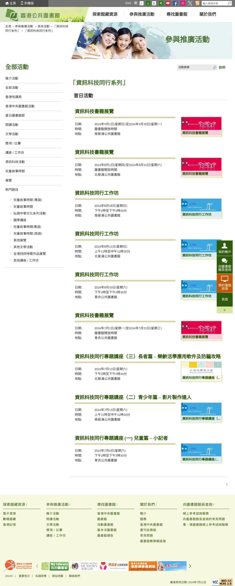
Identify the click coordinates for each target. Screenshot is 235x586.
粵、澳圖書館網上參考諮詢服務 (205, 525)
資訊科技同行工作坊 (97, 193)
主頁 (12, 3)
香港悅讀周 (13, 97)
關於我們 (207, 14)
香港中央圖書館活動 (19, 106)
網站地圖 (57, 576)
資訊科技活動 (15, 162)
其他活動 (44, 26)
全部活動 (11, 88)
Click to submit (214, 67)
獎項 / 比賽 (13, 143)
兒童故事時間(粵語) (27, 227)
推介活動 (11, 78)
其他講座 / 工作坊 (26, 261)
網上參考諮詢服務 (196, 514)
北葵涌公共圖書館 (107, 175)
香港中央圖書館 (108, 514)
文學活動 (11, 134)
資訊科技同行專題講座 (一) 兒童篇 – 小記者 (121, 438)
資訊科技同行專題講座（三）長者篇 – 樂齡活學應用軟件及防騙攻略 (148, 356)
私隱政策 (41, 576)
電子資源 (9, 514)
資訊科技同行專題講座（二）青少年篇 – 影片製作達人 (133, 397)
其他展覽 (19, 240)
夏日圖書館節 (15, 116)
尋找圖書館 (176, 14)
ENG (128, 3)
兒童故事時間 (15, 171)
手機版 (29, 3)
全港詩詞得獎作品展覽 (29, 254)
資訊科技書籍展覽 (94, 111)
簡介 (143, 514)
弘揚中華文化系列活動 (29, 213)
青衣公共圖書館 (105, 297)
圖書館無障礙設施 (153, 541)
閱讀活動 (11, 125)
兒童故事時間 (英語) (27, 234)
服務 (143, 519)
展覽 (8, 181)
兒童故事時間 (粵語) (27, 200)
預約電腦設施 (224, 286)
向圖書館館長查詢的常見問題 (204, 519)
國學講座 (19, 220)
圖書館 (102, 519)
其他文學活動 (23, 247)
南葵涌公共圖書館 (107, 134)
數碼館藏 (9, 519)
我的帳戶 (224, 252)
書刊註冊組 (148, 530)
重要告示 (24, 576)
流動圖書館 (105, 525)
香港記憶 (9, 525)
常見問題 (146, 536)
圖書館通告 (105, 536)
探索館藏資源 (104, 14)
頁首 (225, 299)
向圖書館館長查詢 (224, 268)
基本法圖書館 (107, 530)
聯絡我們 (74, 576)
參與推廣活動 (141, 14)
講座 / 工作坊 (14, 153)
